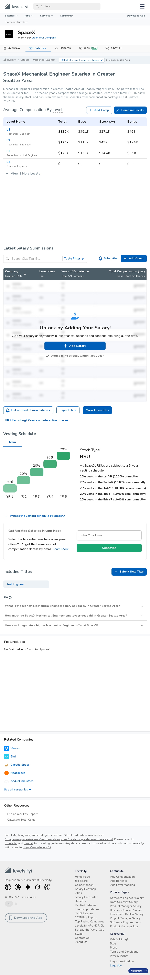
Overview (14, 48)
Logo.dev (116, 965)
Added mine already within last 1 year (75, 356)
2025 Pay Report (86, 917)
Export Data (68, 410)
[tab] (12, 48)
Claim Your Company (44, 37)
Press (113, 948)
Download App (136, 15)
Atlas (78, 893)
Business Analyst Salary (126, 910)
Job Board (81, 881)
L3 (8, 151)
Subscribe (108, 258)
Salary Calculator (86, 897)
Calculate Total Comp (21, 820)
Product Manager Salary (125, 906)
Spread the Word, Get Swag (89, 932)
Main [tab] (12, 443)
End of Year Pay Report (22, 814)
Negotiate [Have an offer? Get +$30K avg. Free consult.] (139, 970)
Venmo (12, 748)
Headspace (14, 773)
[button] (16, 273)
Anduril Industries (18, 781)
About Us (81, 942)
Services (47, 15)
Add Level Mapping (122, 885)
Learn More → (63, 549)
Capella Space (17, 764)
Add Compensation (122, 877)
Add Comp (99, 110)
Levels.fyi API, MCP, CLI (89, 926)
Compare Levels (129, 110)
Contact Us (82, 938)
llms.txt (28, 843)
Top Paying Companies (89, 921)
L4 (8, 162)
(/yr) (112, 122)
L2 (8, 140)
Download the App (25, 918)
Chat (116, 48)
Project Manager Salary (125, 918)
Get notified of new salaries (28, 410)
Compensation (84, 885)
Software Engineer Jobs (125, 922)
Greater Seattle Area (119, 60)
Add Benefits (118, 881)
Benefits (65, 48)
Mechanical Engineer (44, 60)
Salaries (11, 15)
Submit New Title (128, 572)
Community (66, 15)
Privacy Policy (119, 956)
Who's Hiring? (119, 939)
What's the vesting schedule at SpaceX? (34, 516)
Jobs (29, 15)
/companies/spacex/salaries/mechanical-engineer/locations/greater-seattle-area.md (59, 839)
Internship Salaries (87, 909)
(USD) (141, 271)
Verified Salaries (85, 905)
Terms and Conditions (124, 952)
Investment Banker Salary (126, 914)
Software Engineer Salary (127, 898)
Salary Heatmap (85, 889)
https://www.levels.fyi (37, 847)
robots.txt (11, 843)
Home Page (82, 877)
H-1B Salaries (84, 913)
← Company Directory (15, 22)
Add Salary (74, 346)
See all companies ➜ (17, 789)
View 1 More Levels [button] (22, 173)
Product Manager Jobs (124, 926)
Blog (113, 943)
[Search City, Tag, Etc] (36, 258)
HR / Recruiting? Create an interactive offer (36, 420)
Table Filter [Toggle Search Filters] (74, 259)
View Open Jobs (97, 410)
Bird (10, 756)
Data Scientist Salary (124, 902)
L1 (8, 129)
